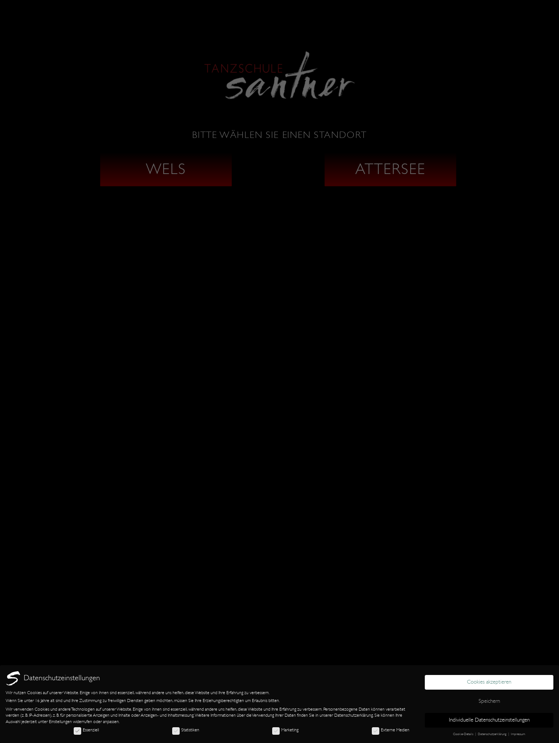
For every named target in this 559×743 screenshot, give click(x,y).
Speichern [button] (489, 701)
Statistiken (185, 729)
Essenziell (86, 729)
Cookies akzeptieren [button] (489, 682)
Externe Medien (390, 729)
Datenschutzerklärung (353, 715)
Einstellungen (60, 721)
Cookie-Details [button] (463, 734)
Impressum (518, 734)
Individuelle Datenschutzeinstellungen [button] (489, 720)
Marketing (285, 729)
